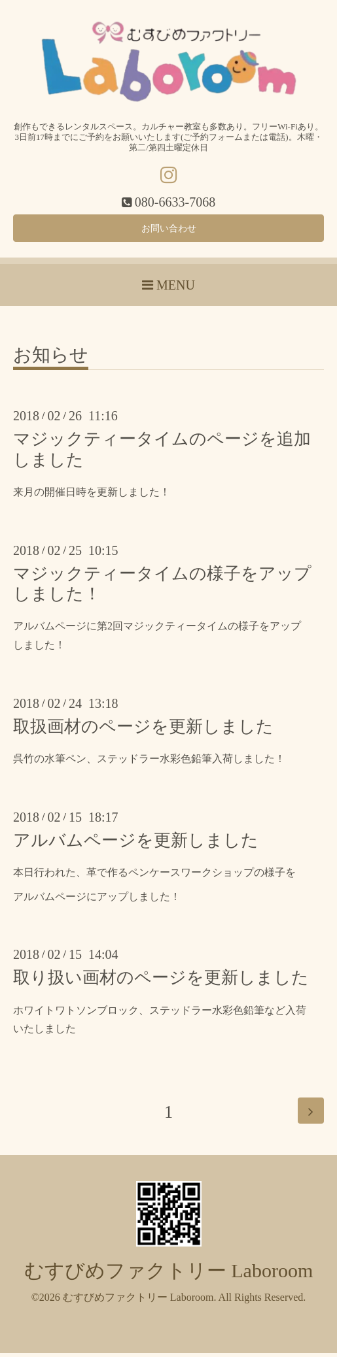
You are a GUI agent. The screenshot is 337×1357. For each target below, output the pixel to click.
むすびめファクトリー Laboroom (168, 1274)
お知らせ (50, 359)
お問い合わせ (168, 230)
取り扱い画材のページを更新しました (161, 982)
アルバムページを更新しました (135, 844)
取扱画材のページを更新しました (143, 730)
